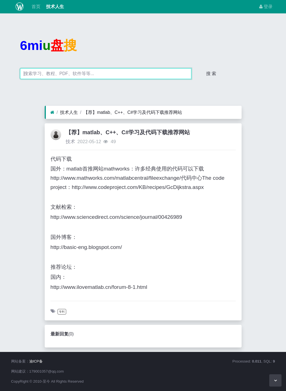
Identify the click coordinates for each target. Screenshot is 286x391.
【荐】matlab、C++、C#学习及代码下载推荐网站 (133, 112)
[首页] (52, 112)
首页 (35, 6)
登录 (266, 6)
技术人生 (54, 6)
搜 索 (211, 73)
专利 (62, 311)
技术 (70, 141)
